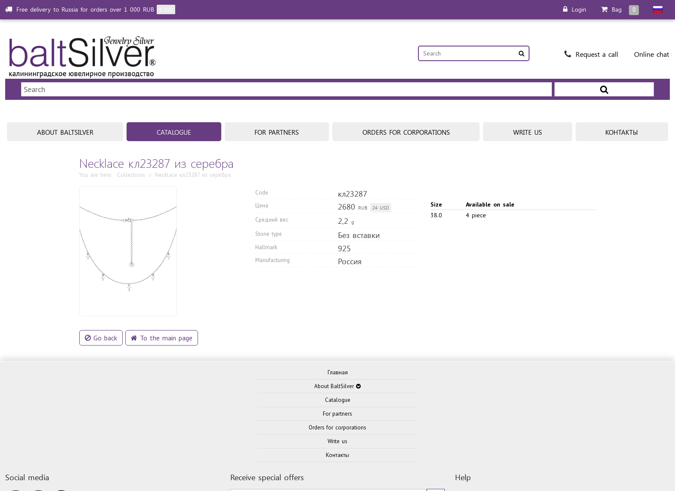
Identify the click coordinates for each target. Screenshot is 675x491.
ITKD (452, 456)
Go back (101, 312)
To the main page (161, 312)
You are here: (95, 149)
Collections (131, 149)
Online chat (651, 54)
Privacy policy (506, 474)
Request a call (591, 54)
